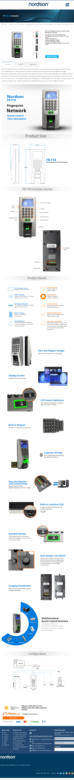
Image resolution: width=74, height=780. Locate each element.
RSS (42, 773)
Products (11, 24)
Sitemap (38, 773)
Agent (4, 743)
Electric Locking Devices (20, 732)
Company (5, 734)
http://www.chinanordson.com (44, 750)
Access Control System (19, 734)
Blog (45, 773)
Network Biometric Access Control (34, 24)
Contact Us (5, 745)
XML (48, 773)
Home (4, 732)
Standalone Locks (18, 745)
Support (5, 741)
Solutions (5, 739)
